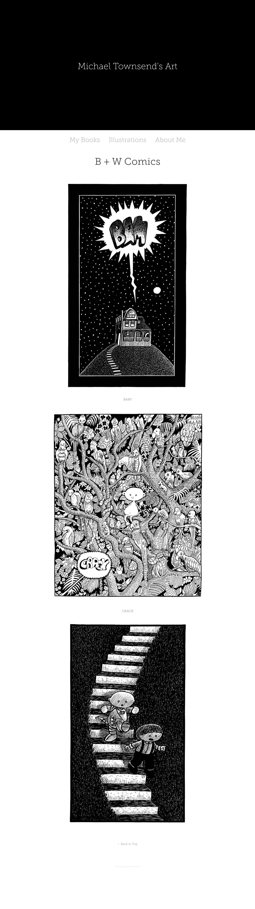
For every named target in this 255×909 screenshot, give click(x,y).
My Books (84, 139)
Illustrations (127, 139)
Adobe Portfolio (133, 866)
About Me (170, 139)
